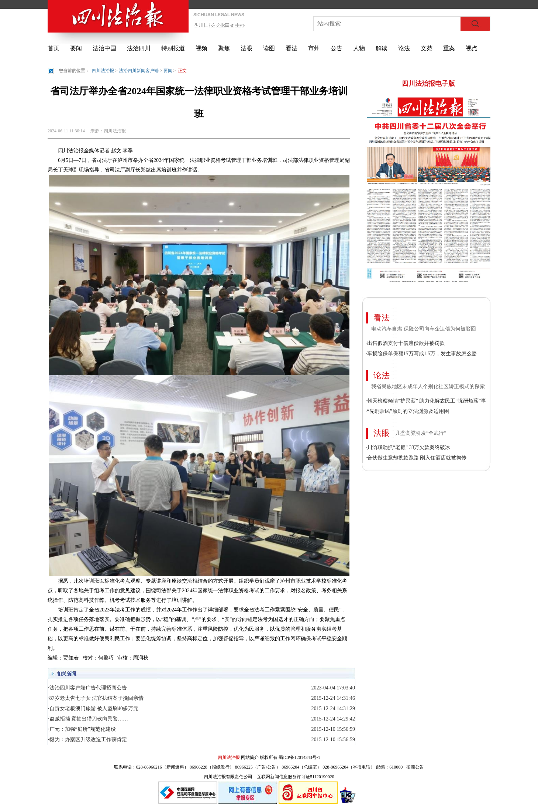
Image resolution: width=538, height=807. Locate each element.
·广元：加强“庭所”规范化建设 (82, 729)
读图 (269, 48)
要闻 (76, 48)
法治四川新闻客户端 (139, 70)
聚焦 (224, 48)
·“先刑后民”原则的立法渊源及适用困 (407, 411)
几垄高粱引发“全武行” (420, 433)
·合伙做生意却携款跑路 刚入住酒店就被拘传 (416, 458)
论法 (404, 48)
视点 (471, 48)
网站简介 (250, 757)
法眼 (246, 48)
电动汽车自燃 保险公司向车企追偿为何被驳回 (423, 329)
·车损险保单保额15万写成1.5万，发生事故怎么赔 (421, 353)
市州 (314, 48)
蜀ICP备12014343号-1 (299, 757)
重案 (449, 48)
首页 (53, 48)
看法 (291, 48)
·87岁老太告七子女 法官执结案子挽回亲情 (96, 698)
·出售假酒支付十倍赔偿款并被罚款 (405, 343)
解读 (381, 48)
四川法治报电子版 (428, 83)
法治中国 (104, 48)
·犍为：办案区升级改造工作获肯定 (87, 739)
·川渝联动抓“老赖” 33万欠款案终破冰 (408, 447)
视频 (201, 48)
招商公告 (415, 767)
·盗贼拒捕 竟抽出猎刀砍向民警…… (88, 719)
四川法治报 (103, 70)
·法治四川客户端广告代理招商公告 (87, 688)
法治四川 (139, 48)
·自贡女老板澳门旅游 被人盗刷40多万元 (93, 708)
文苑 (426, 48)
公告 (336, 48)
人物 (359, 48)
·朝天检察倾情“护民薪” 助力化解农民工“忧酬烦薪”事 (426, 401)
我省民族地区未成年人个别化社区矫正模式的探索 (428, 386)
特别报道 (173, 48)
